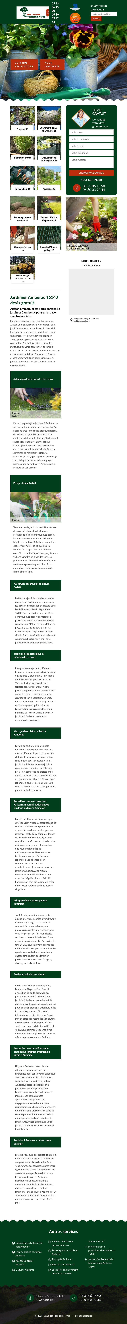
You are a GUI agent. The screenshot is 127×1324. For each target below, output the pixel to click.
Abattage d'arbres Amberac (24, 1262)
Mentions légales (83, 1315)
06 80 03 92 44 (55, 18)
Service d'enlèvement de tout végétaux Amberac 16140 (100, 1263)
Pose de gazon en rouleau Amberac (64, 1252)
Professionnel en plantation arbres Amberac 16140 (101, 1250)
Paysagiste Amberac (62, 1259)
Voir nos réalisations (24, 64)
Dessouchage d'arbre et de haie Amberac (29, 1245)
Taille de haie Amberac (63, 1264)
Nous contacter (52, 64)
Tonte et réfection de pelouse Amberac (62, 1243)
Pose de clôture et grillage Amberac (29, 1253)
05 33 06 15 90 (55, 7)
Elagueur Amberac (25, 1269)
